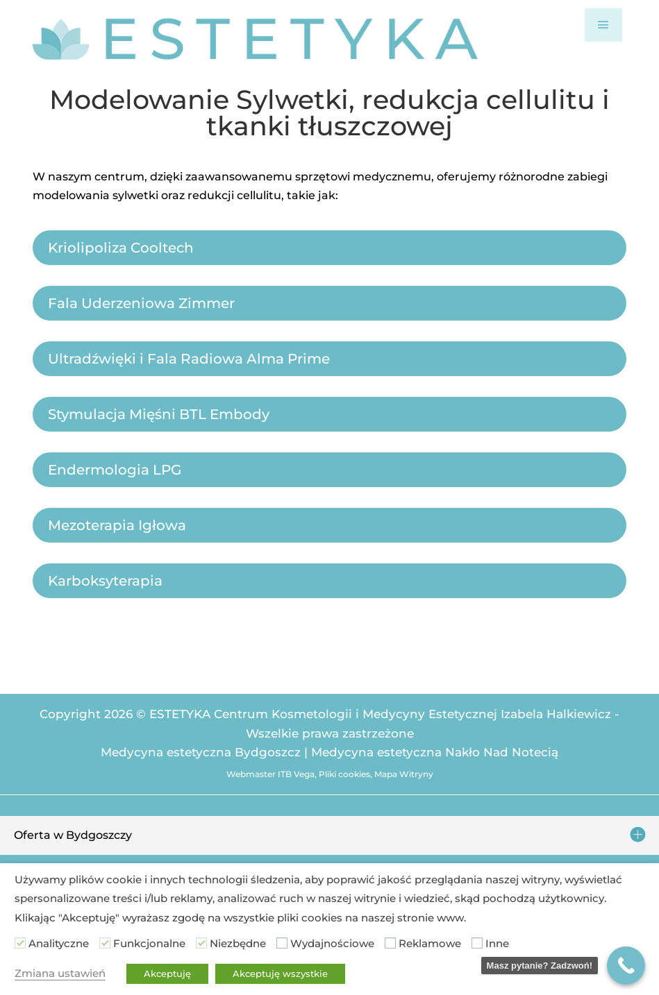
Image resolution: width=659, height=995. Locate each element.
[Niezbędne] (201, 943)
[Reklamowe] (390, 943)
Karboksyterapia (105, 580)
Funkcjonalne (149, 943)
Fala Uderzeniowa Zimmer (141, 303)
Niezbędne (238, 943)
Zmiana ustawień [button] (60, 973)
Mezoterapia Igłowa (117, 525)
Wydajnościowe (332, 943)
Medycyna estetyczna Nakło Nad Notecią (434, 752)
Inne (497, 943)
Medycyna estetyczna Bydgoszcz (201, 752)
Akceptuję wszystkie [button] (280, 973)
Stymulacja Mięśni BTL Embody (158, 414)
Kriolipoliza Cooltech (121, 247)
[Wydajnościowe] (281, 943)
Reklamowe (430, 943)
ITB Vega (296, 774)
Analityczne (58, 943)
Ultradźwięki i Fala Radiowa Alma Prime (189, 358)
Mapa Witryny (403, 774)
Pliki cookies (344, 774)
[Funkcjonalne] (104, 943)
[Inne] (477, 943)
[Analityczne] (20, 943)
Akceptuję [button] (167, 973)
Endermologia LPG (114, 469)
